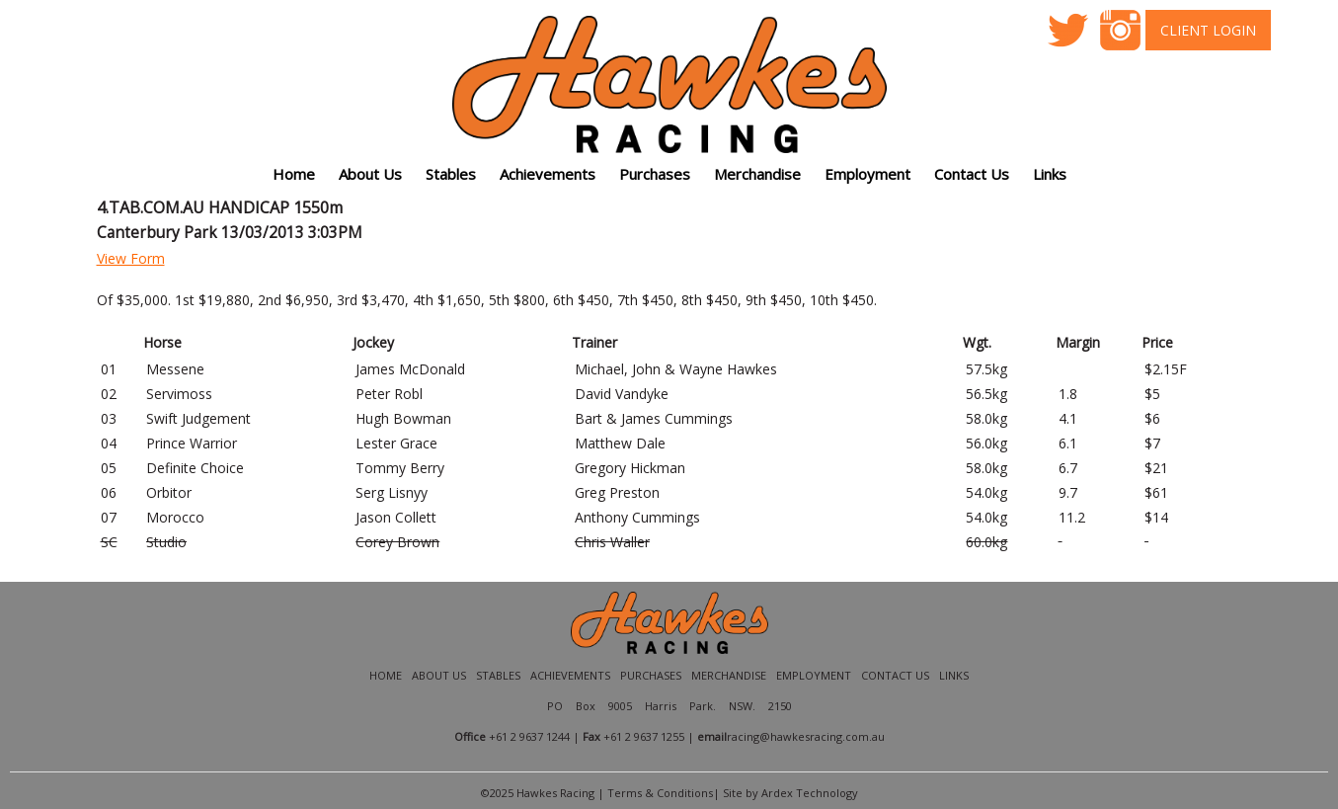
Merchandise (757, 174)
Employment (867, 174)
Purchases (654, 174)
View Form (131, 258)
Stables (451, 174)
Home (294, 174)
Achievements (570, 675)
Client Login (1208, 30)
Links (954, 675)
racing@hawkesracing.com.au (806, 736)
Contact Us (971, 174)
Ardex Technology (809, 792)
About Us (439, 675)
